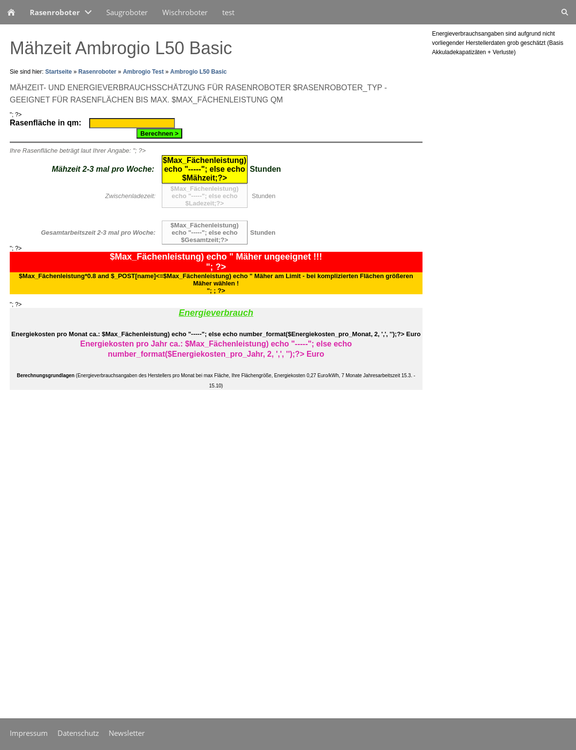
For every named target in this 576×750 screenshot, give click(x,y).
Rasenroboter (97, 71)
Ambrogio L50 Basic (198, 71)
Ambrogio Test (143, 71)
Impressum (29, 733)
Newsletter (127, 733)
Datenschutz (78, 733)
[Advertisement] (39, 555)
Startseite (58, 71)
